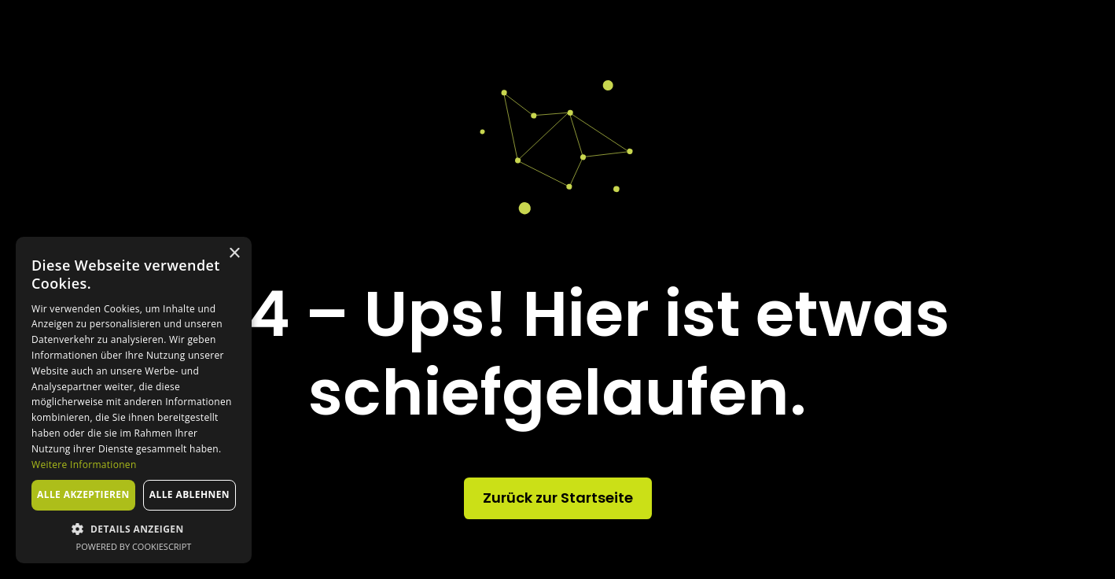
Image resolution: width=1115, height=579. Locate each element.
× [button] (234, 254)
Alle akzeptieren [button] (83, 494)
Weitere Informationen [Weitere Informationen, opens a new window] (84, 464)
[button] (133, 529)
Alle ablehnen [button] (189, 494)
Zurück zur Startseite (558, 497)
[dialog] (134, 400)
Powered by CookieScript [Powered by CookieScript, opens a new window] (134, 546)
